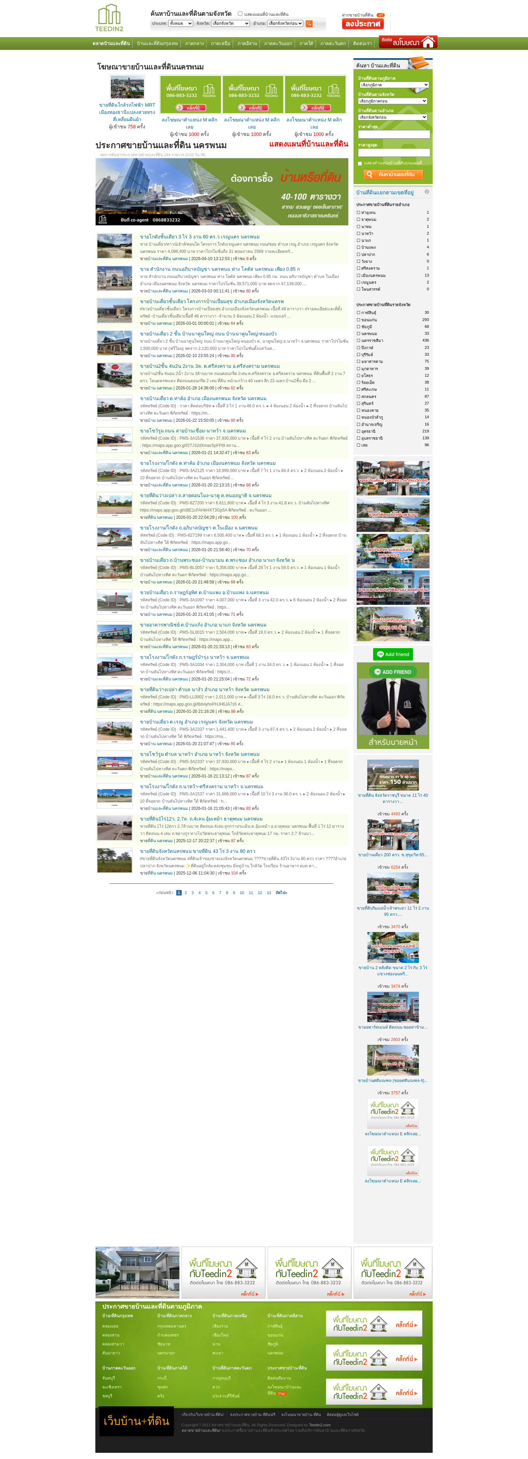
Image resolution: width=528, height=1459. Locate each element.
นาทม (366, 227)
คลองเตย (110, 1326)
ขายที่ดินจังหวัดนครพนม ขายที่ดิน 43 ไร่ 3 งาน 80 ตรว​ (197, 851)
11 (251, 893)
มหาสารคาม (372, 362)
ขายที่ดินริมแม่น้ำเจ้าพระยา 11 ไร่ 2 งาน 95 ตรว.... (393, 908)
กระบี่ (162, 1378)
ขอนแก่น (369, 320)
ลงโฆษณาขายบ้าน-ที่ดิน (301, 1415)
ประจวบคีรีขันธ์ (226, 1396)
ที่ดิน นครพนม (160, 517)
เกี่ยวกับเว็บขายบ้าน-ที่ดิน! (203, 1415)
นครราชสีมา (372, 341)
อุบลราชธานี (372, 438)
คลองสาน (110, 1335)
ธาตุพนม (369, 219)
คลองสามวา (113, 1344)
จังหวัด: (203, 23)
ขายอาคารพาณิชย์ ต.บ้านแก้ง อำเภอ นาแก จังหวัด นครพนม (203, 624)
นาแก (366, 240)
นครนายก (166, 1353)
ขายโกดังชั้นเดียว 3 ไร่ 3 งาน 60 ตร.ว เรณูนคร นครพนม (200, 236)
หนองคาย (370, 410)
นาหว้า (367, 234)
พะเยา (217, 1353)
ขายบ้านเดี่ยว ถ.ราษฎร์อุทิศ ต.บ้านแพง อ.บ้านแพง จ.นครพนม (204, 592)
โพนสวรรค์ (370, 289)
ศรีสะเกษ (369, 389)
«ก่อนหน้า (164, 893)
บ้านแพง (368, 247)
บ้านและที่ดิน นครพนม (168, 258)
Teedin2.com (320, 1425)
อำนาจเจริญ (371, 424)
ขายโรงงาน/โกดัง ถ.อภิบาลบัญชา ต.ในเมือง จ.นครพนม (198, 527)
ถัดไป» (281, 893)
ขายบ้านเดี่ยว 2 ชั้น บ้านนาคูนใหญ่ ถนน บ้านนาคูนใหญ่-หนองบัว (208, 333)
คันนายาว (111, 1353)
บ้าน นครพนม (160, 323)
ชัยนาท (163, 1344)
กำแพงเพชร (168, 1335)
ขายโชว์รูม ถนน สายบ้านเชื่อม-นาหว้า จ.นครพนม (193, 430)
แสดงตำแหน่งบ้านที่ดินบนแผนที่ (393, 163)
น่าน (216, 1344)
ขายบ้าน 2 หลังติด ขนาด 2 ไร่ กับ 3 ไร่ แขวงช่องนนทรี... (393, 967)
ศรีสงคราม (370, 268)
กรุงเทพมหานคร (171, 1326)
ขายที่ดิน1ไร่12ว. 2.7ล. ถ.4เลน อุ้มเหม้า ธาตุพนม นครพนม (201, 819)
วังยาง (366, 261)
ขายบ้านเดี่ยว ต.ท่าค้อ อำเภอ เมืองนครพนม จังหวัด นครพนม (203, 398)
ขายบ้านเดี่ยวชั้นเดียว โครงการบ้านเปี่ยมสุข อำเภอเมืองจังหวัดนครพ (212, 301)
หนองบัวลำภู (372, 417)
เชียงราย (220, 1326)
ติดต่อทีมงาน (279, 1378)
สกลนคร (368, 397)
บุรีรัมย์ (367, 355)
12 (260, 893)
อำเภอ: (259, 23)
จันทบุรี (108, 1378)
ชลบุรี (107, 1396)
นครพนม (369, 334)
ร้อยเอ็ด (367, 382)
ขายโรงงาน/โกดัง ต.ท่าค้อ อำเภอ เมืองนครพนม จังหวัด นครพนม (208, 463)
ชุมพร (162, 1387)
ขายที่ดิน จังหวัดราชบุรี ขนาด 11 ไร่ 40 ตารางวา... (393, 795)
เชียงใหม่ (220, 1335)
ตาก (216, 1387)
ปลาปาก (368, 255)
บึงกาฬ (367, 348)
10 (242, 893)
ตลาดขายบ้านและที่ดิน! (201, 1430)
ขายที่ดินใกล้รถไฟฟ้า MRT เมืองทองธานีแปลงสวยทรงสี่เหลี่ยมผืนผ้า (127, 112)
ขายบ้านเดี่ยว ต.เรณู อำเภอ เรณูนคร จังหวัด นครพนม (196, 722)
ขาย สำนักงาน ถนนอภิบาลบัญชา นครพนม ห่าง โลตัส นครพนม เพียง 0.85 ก (220, 269)
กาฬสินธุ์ (368, 313)
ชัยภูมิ (366, 327)
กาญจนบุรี (221, 1378)
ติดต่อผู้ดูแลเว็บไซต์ (343, 1415)
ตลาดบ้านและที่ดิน (111, 43)
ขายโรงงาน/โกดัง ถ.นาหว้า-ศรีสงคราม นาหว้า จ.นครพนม (201, 786)
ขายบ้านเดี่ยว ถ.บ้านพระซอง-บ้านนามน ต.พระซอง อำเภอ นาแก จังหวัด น (217, 560)
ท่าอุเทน (368, 213)
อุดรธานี (368, 431)
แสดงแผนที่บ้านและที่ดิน (266, 14)
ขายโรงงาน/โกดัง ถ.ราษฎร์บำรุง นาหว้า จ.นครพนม (194, 657)
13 (269, 893)
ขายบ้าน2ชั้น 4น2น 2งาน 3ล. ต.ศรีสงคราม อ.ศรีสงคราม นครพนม (210, 366)
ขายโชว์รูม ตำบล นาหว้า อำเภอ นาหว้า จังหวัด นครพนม (200, 754)
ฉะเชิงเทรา (112, 1387)
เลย (364, 445)
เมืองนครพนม (373, 275)
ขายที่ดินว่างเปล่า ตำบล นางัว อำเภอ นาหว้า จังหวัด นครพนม (205, 689)
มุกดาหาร (369, 369)
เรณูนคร (368, 282)
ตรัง (160, 1396)
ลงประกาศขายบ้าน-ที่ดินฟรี (252, 1415)
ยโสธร (367, 376)
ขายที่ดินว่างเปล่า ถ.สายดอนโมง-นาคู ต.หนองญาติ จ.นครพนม (206, 495)
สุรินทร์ (367, 403)
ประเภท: (159, 23)
